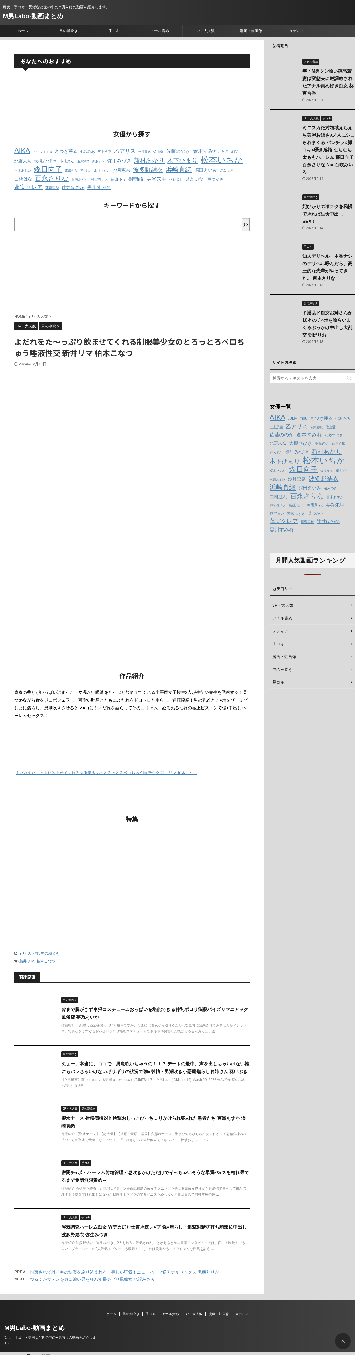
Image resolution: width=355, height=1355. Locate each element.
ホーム (22, 31)
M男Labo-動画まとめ (33, 16)
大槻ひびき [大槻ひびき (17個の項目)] (45, 161)
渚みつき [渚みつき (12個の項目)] (227, 170)
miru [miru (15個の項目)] (48, 151)
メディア (296, 31)
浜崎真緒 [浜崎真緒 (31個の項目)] (179, 169)
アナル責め (159, 31)
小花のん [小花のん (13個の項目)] (66, 161)
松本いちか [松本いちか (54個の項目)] (222, 159)
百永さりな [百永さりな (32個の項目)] (52, 178)
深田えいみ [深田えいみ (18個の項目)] (205, 170)
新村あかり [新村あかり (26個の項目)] (149, 160)
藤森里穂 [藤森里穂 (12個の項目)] (52, 188)
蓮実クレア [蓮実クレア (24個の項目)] (28, 187)
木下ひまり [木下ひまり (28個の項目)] (182, 160)
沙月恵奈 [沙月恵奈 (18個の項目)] (121, 170)
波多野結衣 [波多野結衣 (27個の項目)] (148, 169)
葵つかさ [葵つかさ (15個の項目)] (215, 179)
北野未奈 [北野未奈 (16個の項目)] (22, 161)
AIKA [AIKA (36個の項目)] (22, 150)
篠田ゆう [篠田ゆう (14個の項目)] (118, 179)
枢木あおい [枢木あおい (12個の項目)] (22, 170)
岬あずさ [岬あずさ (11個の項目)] (98, 161)
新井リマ (26, 961)
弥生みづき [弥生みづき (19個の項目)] (119, 161)
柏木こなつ (45, 961)
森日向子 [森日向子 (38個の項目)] (48, 169)
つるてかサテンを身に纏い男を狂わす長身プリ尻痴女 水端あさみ (92, 1279)
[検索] (245, 224)
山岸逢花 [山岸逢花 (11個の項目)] (83, 161)
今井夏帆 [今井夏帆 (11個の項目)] (144, 151)
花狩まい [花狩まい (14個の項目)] (176, 179)
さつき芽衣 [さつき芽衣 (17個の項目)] (66, 151)
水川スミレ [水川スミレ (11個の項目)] (102, 170)
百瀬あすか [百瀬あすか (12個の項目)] (79, 179)
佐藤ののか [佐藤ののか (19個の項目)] (178, 151)
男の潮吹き (68, 31)
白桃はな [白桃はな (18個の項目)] (23, 178)
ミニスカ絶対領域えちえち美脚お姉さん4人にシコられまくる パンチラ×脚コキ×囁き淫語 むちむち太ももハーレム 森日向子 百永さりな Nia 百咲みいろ (328, 150)
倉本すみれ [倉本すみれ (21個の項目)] (206, 151)
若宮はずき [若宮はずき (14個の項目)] (195, 179)
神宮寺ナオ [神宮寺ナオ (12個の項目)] (99, 179)
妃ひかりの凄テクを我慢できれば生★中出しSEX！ (327, 214)
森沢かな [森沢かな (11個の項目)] (71, 170)
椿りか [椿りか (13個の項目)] (85, 171)
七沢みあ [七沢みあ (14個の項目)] (87, 151)
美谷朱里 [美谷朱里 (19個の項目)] (156, 179)
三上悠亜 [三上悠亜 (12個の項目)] (104, 151)
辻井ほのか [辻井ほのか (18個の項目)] (73, 187)
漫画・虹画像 (251, 31)
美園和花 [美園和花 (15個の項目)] (136, 179)
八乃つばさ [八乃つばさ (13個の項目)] (230, 152)
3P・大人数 (205, 31)
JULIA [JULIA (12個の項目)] (37, 151)
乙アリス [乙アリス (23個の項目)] (125, 151)
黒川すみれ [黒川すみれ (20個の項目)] (99, 187)
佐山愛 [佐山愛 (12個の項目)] (158, 151)
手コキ (114, 31)
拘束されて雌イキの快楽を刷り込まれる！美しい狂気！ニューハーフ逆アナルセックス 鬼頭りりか (124, 1272)
